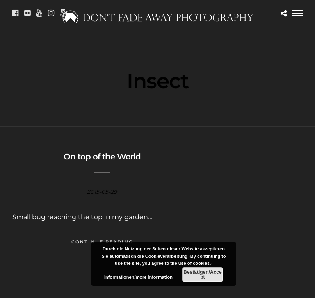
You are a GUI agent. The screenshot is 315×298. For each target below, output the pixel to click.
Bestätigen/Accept (202, 274)
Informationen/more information (138, 277)
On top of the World (102, 157)
